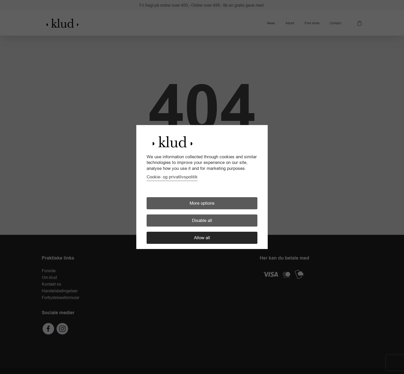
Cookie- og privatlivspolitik (172, 177)
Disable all (202, 220)
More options (202, 203)
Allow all (202, 238)
